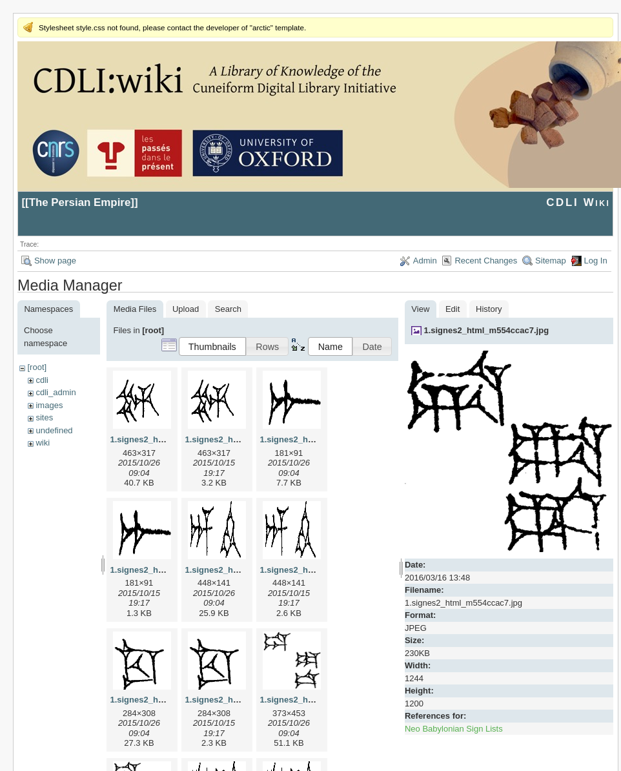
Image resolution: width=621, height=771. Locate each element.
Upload (185, 309)
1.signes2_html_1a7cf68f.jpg (316, 439)
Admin (425, 260)
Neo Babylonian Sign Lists (454, 729)
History (489, 309)
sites (44, 417)
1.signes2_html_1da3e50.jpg (316, 699)
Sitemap (550, 260)
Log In (595, 260)
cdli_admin (56, 392)
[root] (36, 367)
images (49, 405)
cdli (42, 380)
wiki (43, 442)
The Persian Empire (80, 202)
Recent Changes (485, 260)
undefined (54, 430)
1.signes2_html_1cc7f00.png (241, 699)
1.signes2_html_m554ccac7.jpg (486, 330)
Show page (55, 260)
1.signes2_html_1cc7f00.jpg (165, 699)
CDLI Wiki (578, 202)
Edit (452, 309)
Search (228, 309)
